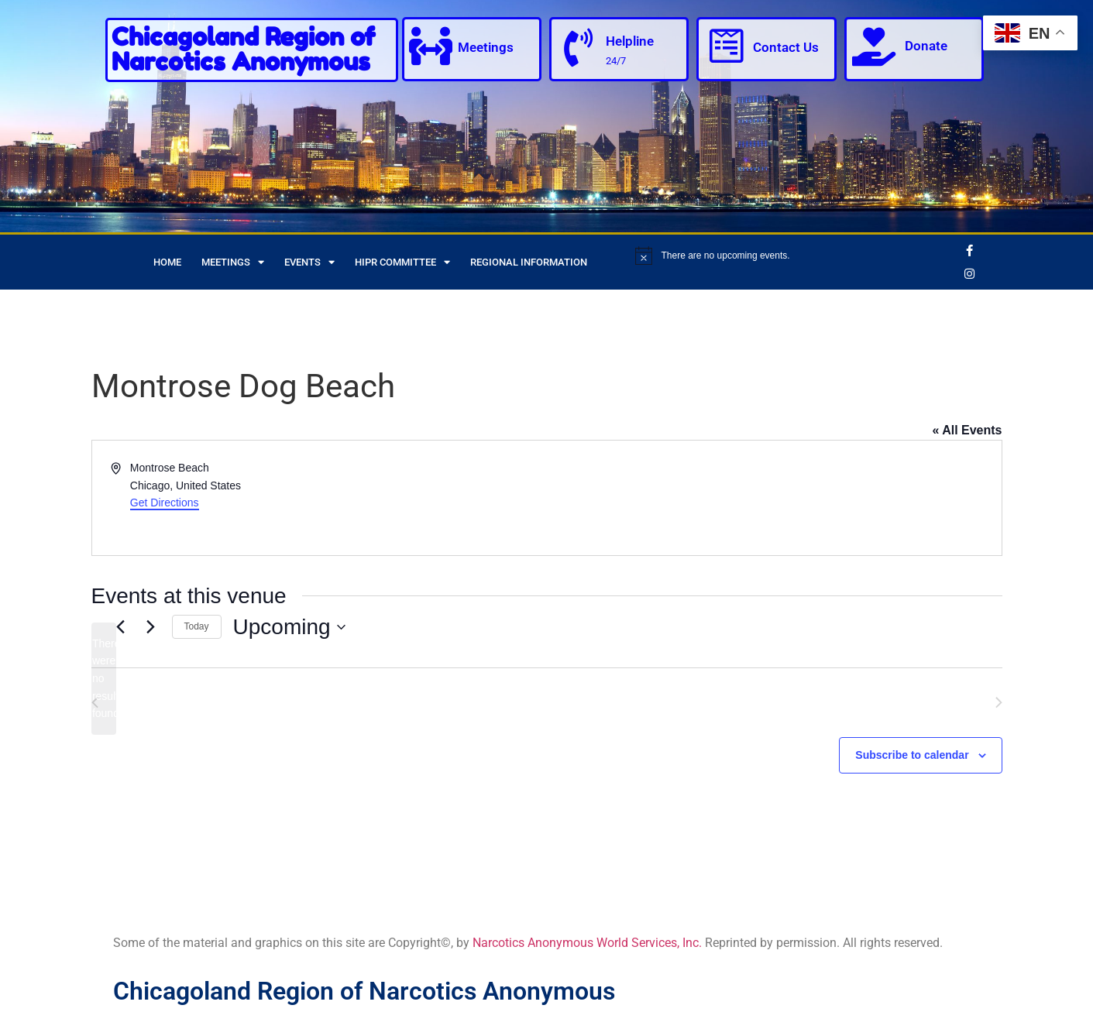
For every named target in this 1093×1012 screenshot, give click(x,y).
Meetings (486, 48)
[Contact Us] (725, 46)
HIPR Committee (402, 262)
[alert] (794, 255)
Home (167, 262)
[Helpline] (578, 48)
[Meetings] (431, 46)
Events (309, 262)
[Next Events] (151, 627)
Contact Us (786, 48)
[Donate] (873, 46)
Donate (926, 45)
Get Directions (164, 502)
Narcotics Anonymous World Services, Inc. (587, 942)
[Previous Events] (121, 627)
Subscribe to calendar (911, 755)
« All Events (967, 430)
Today (196, 626)
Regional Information (528, 262)
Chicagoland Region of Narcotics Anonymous (243, 49)
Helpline (630, 41)
